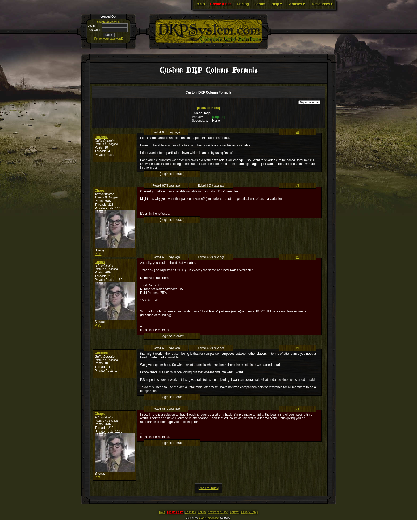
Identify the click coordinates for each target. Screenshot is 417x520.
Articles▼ (297, 4)
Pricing (243, 4)
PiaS (98, 254)
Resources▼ (322, 4)
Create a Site (221, 4)
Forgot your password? (108, 38)
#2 (297, 185)
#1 (297, 132)
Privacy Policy (249, 512)
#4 (297, 348)
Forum (259, 4)
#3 (297, 257)
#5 (297, 409)
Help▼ (277, 4)
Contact (234, 512)
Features (190, 512)
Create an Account (108, 21)
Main (201, 4)
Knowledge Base (218, 512)
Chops (100, 190)
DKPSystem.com (209, 518)
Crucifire (101, 137)
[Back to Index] (208, 108)
